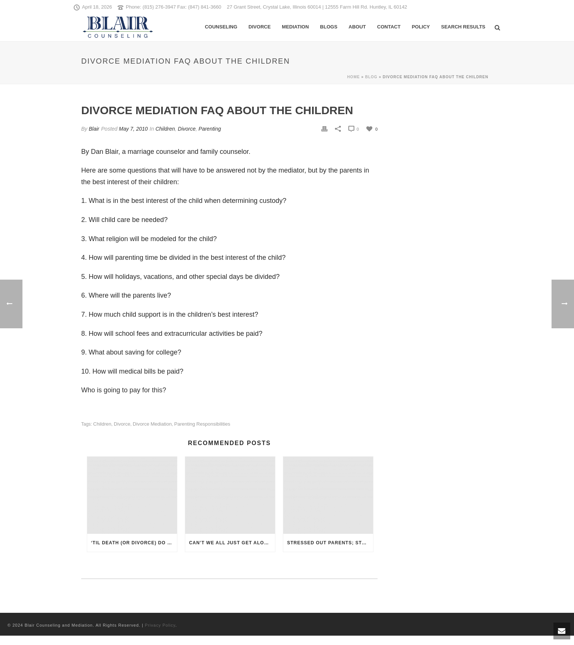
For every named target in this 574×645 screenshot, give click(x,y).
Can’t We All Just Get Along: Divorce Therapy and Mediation (232, 542)
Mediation (295, 27)
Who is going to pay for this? (123, 390)
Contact (389, 27)
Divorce (259, 27)
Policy (421, 27)
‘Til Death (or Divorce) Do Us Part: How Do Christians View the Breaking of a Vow (134, 542)
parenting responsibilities (202, 424)
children (102, 424)
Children (165, 129)
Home (353, 77)
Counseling (221, 27)
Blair (94, 129)
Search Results (463, 27)
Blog (371, 77)
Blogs (328, 27)
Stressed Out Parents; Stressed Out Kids (330, 542)
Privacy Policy (160, 625)
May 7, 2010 (133, 129)
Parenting (210, 129)
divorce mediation (152, 424)
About (357, 27)
